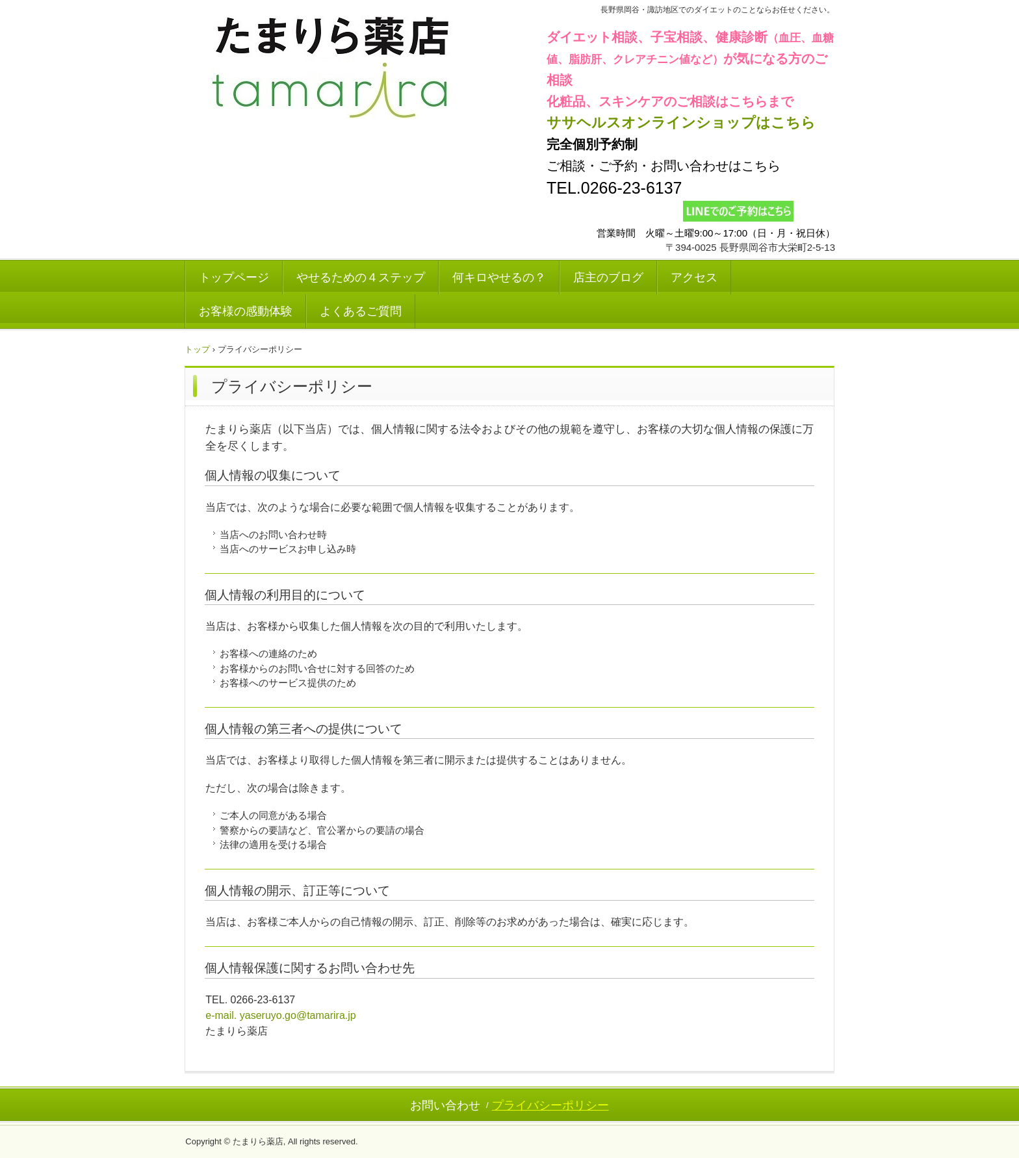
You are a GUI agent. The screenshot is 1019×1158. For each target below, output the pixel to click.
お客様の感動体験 (245, 311)
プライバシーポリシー (550, 1105)
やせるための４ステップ (360, 277)
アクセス (694, 277)
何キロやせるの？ (499, 277)
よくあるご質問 (361, 311)
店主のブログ (608, 277)
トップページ (234, 277)
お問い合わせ (445, 1105)
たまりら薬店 (330, 69)
